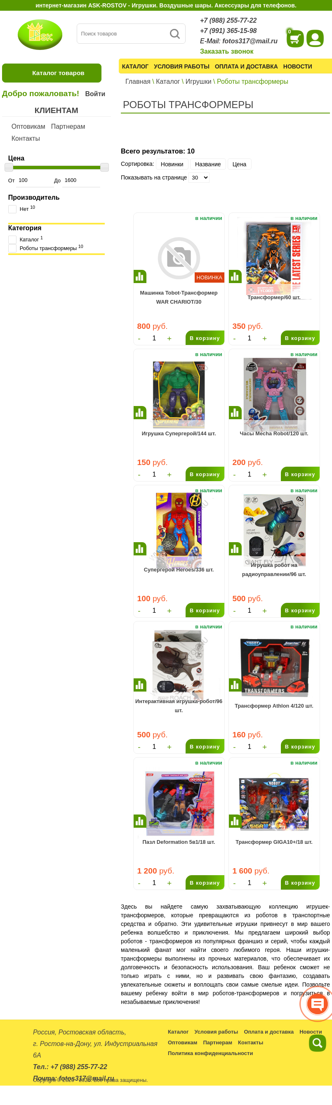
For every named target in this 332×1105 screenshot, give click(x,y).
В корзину (205, 338)
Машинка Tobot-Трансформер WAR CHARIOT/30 (178, 297)
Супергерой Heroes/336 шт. (179, 570)
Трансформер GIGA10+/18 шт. (274, 842)
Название (208, 164)
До (77, 180)
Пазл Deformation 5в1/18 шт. (179, 842)
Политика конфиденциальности (210, 1053)
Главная (138, 81)
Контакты (26, 138)
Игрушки (199, 81)
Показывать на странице (154, 177)
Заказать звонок (227, 51)
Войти (95, 93)
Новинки (172, 164)
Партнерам (68, 126)
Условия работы (182, 66)
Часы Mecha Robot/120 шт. (274, 433)
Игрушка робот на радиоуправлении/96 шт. (274, 569)
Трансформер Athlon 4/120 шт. (274, 706)
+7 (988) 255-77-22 (228, 20)
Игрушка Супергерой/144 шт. (179, 433)
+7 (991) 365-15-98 (228, 30)
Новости (297, 66)
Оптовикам (28, 126)
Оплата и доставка (246, 66)
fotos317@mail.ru (250, 41)
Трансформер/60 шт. (274, 297)
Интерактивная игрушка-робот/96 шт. (178, 705)
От (31, 180)
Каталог (135, 66)
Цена (240, 164)
